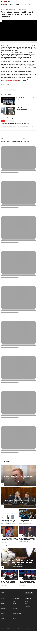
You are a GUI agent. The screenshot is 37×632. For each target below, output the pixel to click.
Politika (14, 618)
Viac (29, 4)
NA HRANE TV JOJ (16, 610)
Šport (2, 610)
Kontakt (26, 603)
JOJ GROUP (3, 608)
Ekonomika (15, 620)
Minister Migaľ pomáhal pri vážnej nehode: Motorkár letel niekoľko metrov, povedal (16, 138)
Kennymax (24, 628)
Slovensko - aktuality (17, 613)
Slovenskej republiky (12, 80)
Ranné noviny (15, 608)
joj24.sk (14, 603)
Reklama (26, 601)
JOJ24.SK (11, 4)
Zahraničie (15, 615)
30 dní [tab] (11, 120)
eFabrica (33, 628)
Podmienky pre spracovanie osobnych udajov (30, 606)
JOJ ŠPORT (3, 605)
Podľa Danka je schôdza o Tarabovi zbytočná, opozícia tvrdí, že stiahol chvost (15, 123)
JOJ (1, 601)
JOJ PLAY (2, 603)
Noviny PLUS (15, 605)
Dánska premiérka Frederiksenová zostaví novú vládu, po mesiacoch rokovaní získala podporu (18, 129)
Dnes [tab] (3, 120)
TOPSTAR (17, 4)
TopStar (2, 613)
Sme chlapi (3, 615)
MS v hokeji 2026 (4, 4)
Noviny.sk (14, 601)
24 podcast (24, 4)
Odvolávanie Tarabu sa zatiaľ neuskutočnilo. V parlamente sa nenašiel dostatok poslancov (17, 126)
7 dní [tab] (7, 120)
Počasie (2, 620)
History (2, 618)
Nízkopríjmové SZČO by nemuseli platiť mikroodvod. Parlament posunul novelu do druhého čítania (18, 132)
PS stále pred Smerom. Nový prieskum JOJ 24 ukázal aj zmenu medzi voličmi (15, 141)
